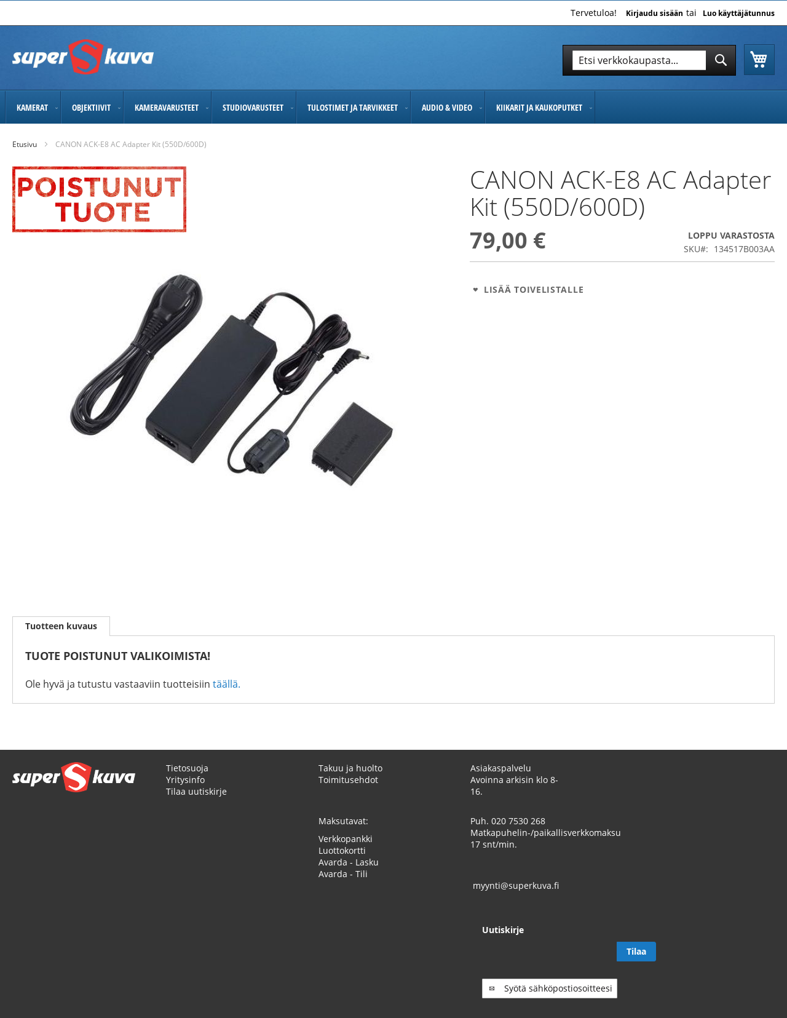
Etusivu (24, 144)
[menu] (393, 107)
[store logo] (83, 56)
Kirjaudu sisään (654, 13)
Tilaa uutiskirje (196, 803)
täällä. (226, 684)
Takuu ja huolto (350, 779)
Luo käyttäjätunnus (739, 13)
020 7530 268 (518, 832)
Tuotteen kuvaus (61, 626)
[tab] (61, 626)
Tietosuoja (187, 779)
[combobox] (649, 60)
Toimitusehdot (348, 791)
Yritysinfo (185, 791)
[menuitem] (33, 107)
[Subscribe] (755, 963)
